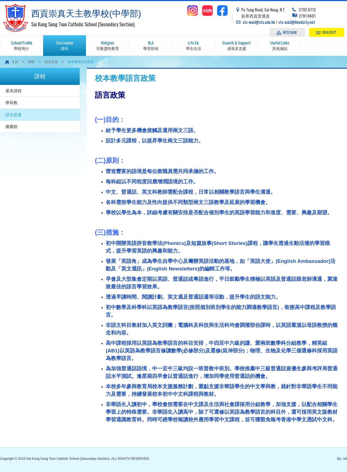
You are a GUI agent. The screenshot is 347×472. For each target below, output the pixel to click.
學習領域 (150, 45)
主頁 (15, 62)
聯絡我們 (329, 32)
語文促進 (51, 62)
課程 (64, 45)
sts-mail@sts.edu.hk (259, 22)
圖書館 (11, 126)
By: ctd (342, 459)
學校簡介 (21, 45)
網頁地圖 (290, 32)
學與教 (11, 102)
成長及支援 (236, 45)
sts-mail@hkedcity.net (296, 22)
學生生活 (193, 45)
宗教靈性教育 (107, 45)
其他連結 (279, 45)
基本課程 (13, 90)
